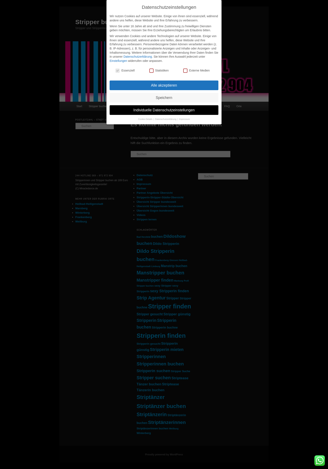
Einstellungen (118, 60)
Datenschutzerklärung (137, 56)
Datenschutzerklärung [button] (166, 119)
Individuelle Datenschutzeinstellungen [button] (164, 110)
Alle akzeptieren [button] (164, 85)
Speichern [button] (164, 98)
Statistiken (159, 71)
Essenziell (125, 71)
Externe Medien (196, 71)
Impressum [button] (184, 119)
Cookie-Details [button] (145, 119)
